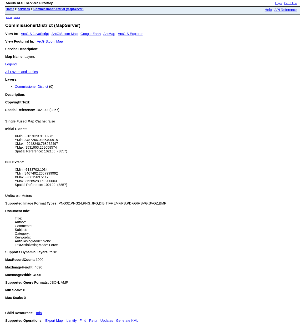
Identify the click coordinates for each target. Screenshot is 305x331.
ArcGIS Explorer (130, 34)
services (24, 9)
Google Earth (91, 34)
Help (268, 10)
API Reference (285, 10)
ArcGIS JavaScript (35, 34)
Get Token (290, 3)
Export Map (54, 320)
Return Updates (101, 320)
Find (83, 320)
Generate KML (127, 320)
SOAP (17, 17)
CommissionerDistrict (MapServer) (58, 9)
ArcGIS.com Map (64, 34)
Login (278, 3)
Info (39, 313)
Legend (11, 64)
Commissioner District (31, 86)
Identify (71, 320)
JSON (9, 17)
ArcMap (109, 34)
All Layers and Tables (21, 72)
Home (10, 9)
